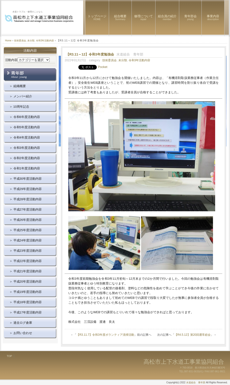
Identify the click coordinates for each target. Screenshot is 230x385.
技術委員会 (20, 40)
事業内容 (213, 17)
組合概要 (120, 17)
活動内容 (11, 60)
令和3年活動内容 (45, 40)
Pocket (102, 67)
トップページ (97, 17)
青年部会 (190, 17)
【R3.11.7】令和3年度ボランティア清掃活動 (105, 334)
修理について (143, 17)
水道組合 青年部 (195, 382)
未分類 (30, 40)
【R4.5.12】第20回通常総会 (192, 334)
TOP (9, 356)
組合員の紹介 (167, 17)
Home (8, 40)
